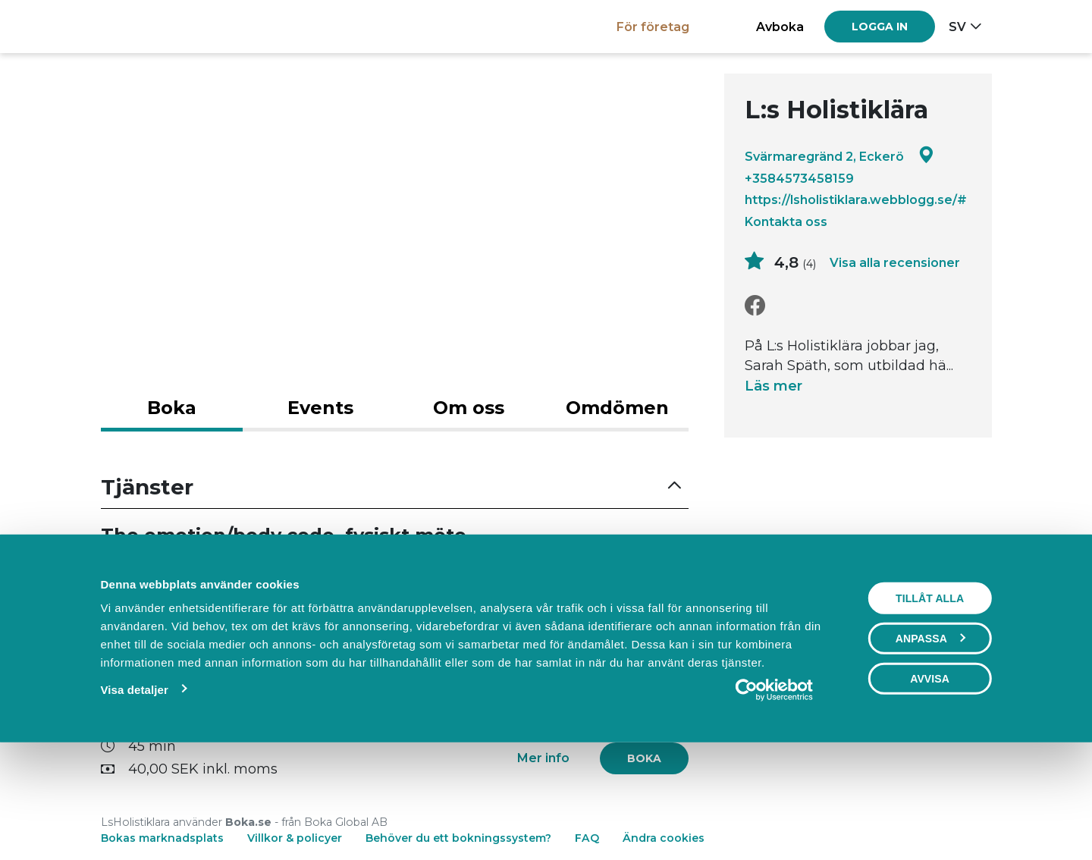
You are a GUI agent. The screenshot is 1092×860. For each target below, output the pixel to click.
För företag (653, 26)
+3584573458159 (799, 178)
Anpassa (930, 742)
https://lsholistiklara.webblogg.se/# (856, 199)
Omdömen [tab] (617, 408)
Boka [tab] (171, 408)
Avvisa (929, 783)
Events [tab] (320, 408)
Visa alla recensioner (895, 262)
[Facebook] (755, 306)
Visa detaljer (134, 793)
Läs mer (773, 386)
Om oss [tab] (468, 408)
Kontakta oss (786, 221)
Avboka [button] (780, 26)
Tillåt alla (930, 702)
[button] (395, 487)
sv (957, 26)
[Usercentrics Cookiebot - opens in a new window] (774, 794)
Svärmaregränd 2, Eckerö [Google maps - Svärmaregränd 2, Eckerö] (839, 155)
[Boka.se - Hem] (153, 26)
